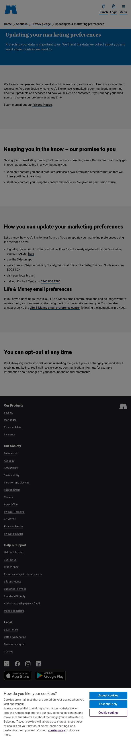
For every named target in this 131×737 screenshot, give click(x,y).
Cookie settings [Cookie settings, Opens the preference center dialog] (108, 712)
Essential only (108, 704)
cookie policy (56, 730)
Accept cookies (108, 695)
